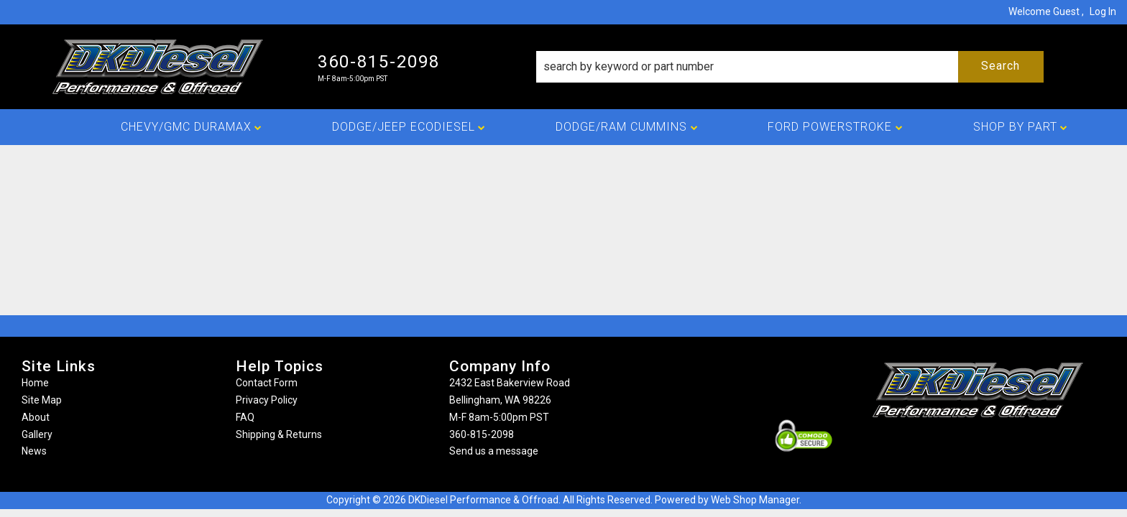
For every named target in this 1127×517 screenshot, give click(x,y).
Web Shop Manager (755, 500)
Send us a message (493, 451)
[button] (790, 67)
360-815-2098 (481, 434)
